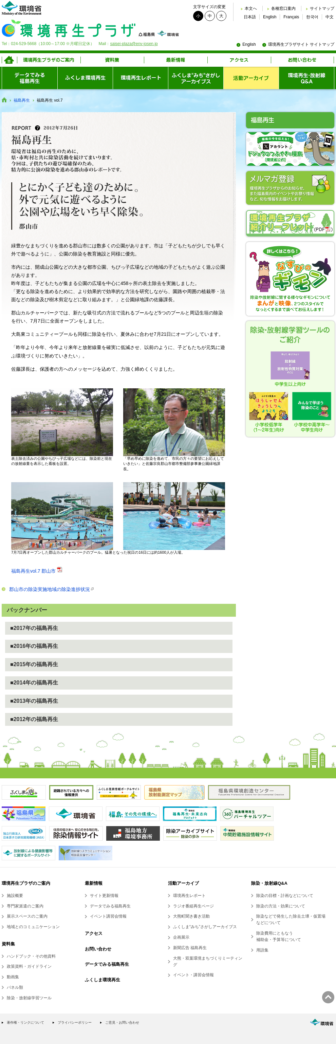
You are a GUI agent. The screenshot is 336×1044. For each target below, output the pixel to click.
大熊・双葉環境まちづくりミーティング (207, 961)
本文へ (251, 8)
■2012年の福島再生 (34, 719)
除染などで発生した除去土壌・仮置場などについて (290, 919)
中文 (329, 17)
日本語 (250, 17)
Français (291, 17)
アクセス (93, 933)
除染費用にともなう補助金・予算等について (278, 936)
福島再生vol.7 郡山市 (33, 571)
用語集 (262, 950)
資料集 (8, 943)
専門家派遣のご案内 (25, 906)
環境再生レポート (189, 895)
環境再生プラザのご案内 (26, 883)
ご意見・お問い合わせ (122, 1022)
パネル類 (15, 987)
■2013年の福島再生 (34, 701)
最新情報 (93, 883)
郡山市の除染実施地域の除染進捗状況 (49, 589)
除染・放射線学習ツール (29, 998)
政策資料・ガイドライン (29, 966)
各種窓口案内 (283, 8)
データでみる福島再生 (110, 906)
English (269, 17)
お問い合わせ (98, 948)
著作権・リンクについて (25, 1022)
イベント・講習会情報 (193, 975)
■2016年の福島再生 (34, 646)
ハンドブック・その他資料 (31, 956)
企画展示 (181, 937)
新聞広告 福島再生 (190, 947)
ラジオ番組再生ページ (193, 906)
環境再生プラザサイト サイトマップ (301, 44)
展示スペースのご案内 (27, 916)
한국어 (312, 17)
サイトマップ (322, 8)
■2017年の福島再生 (34, 628)
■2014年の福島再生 (34, 682)
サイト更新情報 (104, 895)
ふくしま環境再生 (102, 979)
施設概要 (15, 895)
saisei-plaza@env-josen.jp (133, 43)
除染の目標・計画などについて (284, 895)
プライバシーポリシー (75, 1022)
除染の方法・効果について (280, 906)
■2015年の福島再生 (34, 664)
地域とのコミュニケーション (33, 926)
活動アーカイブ (183, 883)
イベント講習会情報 (108, 916)
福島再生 (22, 100)
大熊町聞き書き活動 (191, 916)
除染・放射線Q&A (269, 883)
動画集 (13, 977)
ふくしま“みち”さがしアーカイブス (205, 926)
